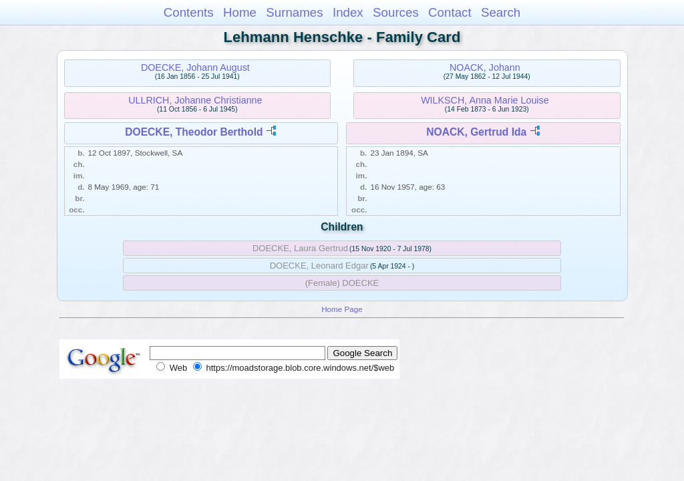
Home (239, 12)
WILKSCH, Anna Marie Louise (485, 100)
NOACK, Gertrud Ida (476, 132)
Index (348, 12)
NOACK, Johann (485, 67)
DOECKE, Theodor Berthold (194, 132)
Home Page (342, 309)
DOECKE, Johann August (195, 67)
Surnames (294, 12)
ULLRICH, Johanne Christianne (195, 100)
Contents (189, 12)
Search (500, 12)
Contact (450, 12)
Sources (396, 12)
